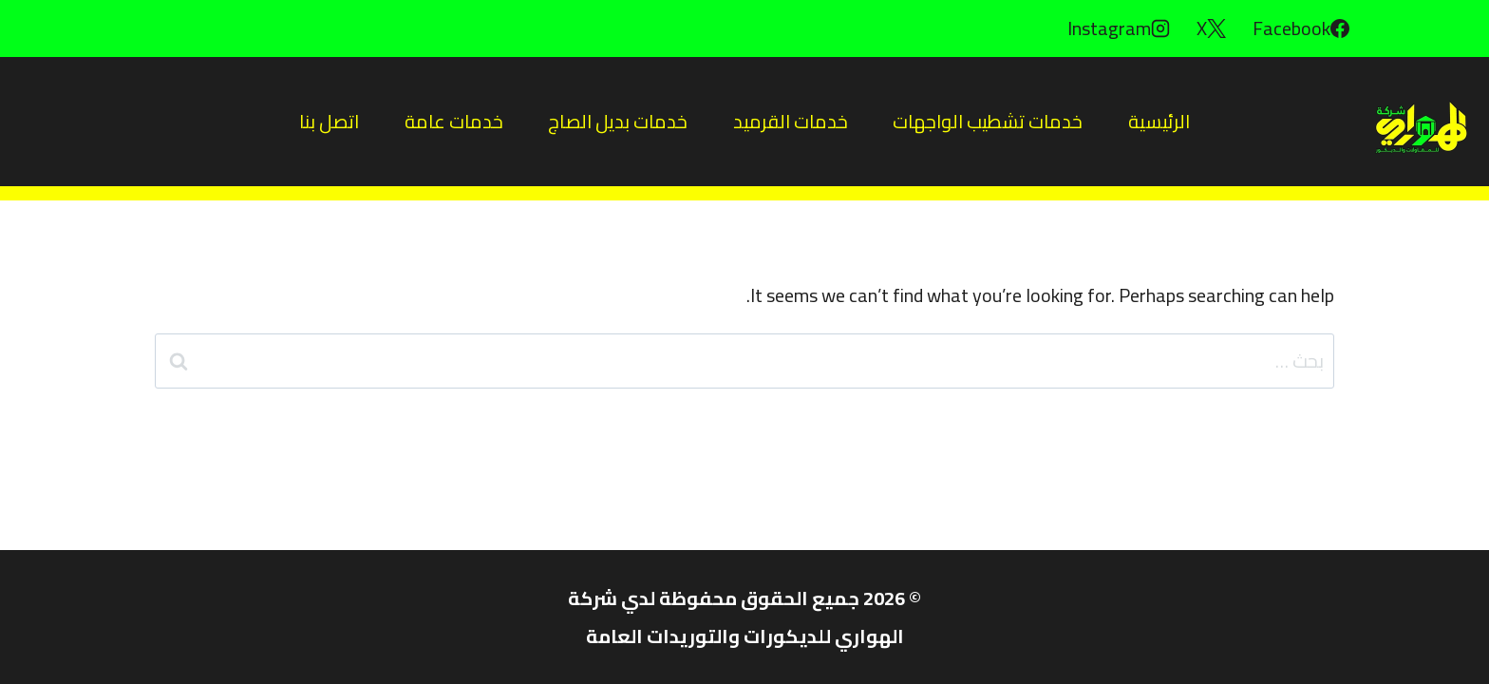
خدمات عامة (454, 121)
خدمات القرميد (790, 121)
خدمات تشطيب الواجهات (988, 121)
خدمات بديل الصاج (618, 121)
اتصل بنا (329, 121)
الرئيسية (1159, 121)
